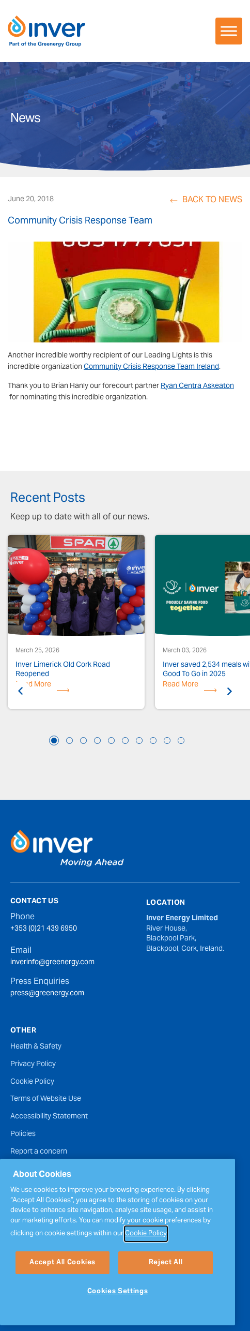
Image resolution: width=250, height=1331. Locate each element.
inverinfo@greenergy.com (52, 963)
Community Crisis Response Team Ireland (151, 367)
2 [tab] (69, 740)
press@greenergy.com (47, 994)
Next (229, 691)
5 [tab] (111, 740)
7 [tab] (139, 740)
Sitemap (24, 1169)
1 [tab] (54, 740)
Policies (23, 1134)
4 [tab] (97, 740)
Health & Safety (35, 1047)
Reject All (166, 1294)
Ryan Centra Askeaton (197, 386)
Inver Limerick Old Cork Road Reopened (62, 670)
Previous (20, 691)
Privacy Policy (33, 1064)
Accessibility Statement (49, 1116)
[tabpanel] (76, 623)
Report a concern (38, 1152)
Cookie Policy (32, 1082)
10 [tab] (181, 740)
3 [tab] (83, 740)
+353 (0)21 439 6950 (43, 929)
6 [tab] (125, 740)
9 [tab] (167, 740)
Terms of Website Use (45, 1099)
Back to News (212, 200)
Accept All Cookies (62, 1294)
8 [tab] (153, 740)
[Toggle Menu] (229, 31)
